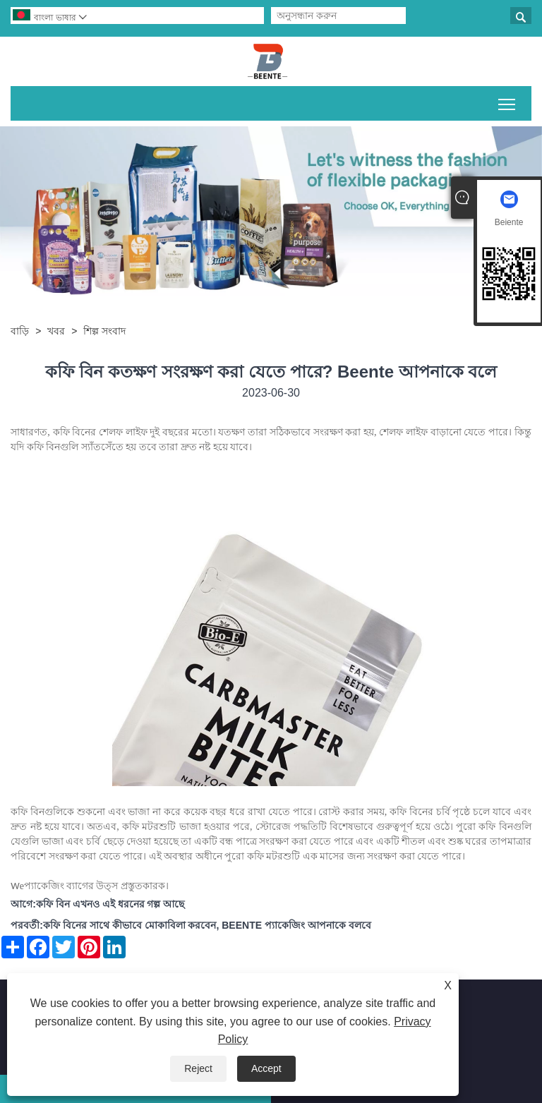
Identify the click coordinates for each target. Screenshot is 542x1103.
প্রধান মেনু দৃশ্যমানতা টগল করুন (507, 101)
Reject (198, 1068)
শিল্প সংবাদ (104, 331)
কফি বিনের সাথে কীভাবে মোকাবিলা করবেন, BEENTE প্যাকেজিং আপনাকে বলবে (207, 925)
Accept (266, 1068)
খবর (56, 331)
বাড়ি (20, 331)
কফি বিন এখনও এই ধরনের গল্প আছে (110, 904)
